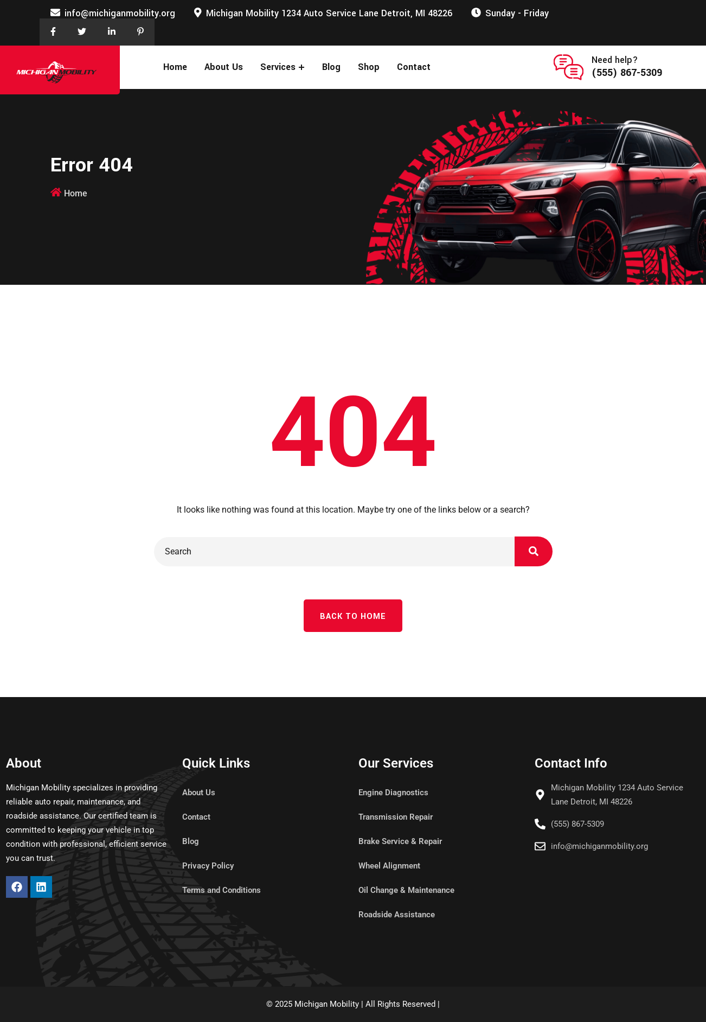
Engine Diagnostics (393, 792)
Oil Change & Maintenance (406, 890)
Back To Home (353, 616)
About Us (223, 67)
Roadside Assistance (396, 914)
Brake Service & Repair (400, 841)
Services (278, 67)
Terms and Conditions (221, 890)
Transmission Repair (395, 817)
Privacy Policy (208, 866)
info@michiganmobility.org (120, 13)
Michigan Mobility (326, 1004)
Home (175, 67)
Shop (369, 67)
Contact (414, 67)
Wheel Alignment (389, 866)
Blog (331, 67)
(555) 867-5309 (627, 73)
